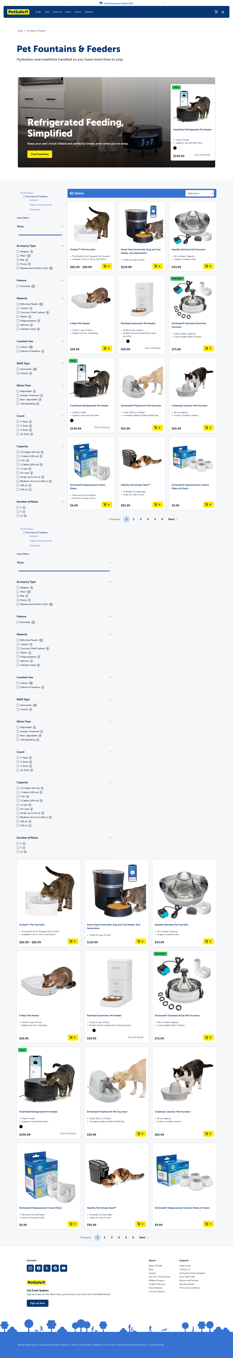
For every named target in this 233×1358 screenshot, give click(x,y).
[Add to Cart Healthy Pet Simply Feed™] (157, 504)
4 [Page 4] (148, 519)
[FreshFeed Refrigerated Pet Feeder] (91, 395)
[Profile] (223, 12)
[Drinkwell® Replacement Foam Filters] (91, 473)
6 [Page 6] (162, 519)
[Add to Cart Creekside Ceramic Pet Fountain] (208, 428)
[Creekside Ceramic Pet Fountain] (192, 395)
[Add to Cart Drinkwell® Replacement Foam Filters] (106, 504)
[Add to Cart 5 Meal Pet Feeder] (106, 348)
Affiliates (97, 1345)
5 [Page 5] (155, 519)
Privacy (75, 1345)
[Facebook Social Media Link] (38, 1268)
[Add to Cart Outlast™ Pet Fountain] (106, 266)
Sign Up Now (37, 1303)
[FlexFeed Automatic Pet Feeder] (142, 314)
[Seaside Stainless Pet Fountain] (192, 236)
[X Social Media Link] (47, 1268)
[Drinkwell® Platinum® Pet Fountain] (142, 395)
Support (89, 11)
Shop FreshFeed (40, 154)
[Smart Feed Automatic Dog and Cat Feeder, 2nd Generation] (142, 236)
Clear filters (23, 217)
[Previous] (70, 3)
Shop (20, 31)
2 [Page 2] (133, 519)
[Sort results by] (199, 193)
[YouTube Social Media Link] (63, 1268)
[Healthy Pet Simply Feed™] (142, 473)
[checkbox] (18, 251)
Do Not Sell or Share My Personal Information (125, 1345)
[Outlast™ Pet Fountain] (91, 236)
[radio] (175, 148)
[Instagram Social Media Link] (30, 1268)
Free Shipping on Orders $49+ (119, 3)
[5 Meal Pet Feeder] (91, 314)
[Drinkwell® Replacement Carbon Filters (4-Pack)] (192, 473)
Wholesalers (86, 1345)
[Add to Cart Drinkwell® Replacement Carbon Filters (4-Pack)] (208, 504)
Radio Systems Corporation (38, 1345)
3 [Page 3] (140, 519)
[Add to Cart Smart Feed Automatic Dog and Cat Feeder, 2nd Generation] (157, 266)
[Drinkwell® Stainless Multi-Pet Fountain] (192, 314)
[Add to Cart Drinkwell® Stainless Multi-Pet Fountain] (208, 348)
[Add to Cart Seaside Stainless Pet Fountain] (208, 266)
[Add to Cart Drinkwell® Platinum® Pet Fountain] (157, 428)
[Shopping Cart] (216, 12)
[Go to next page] (172, 519)
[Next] (163, 3)
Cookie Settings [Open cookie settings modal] (156, 1345)
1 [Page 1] (126, 519)
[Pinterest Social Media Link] (55, 1268)
